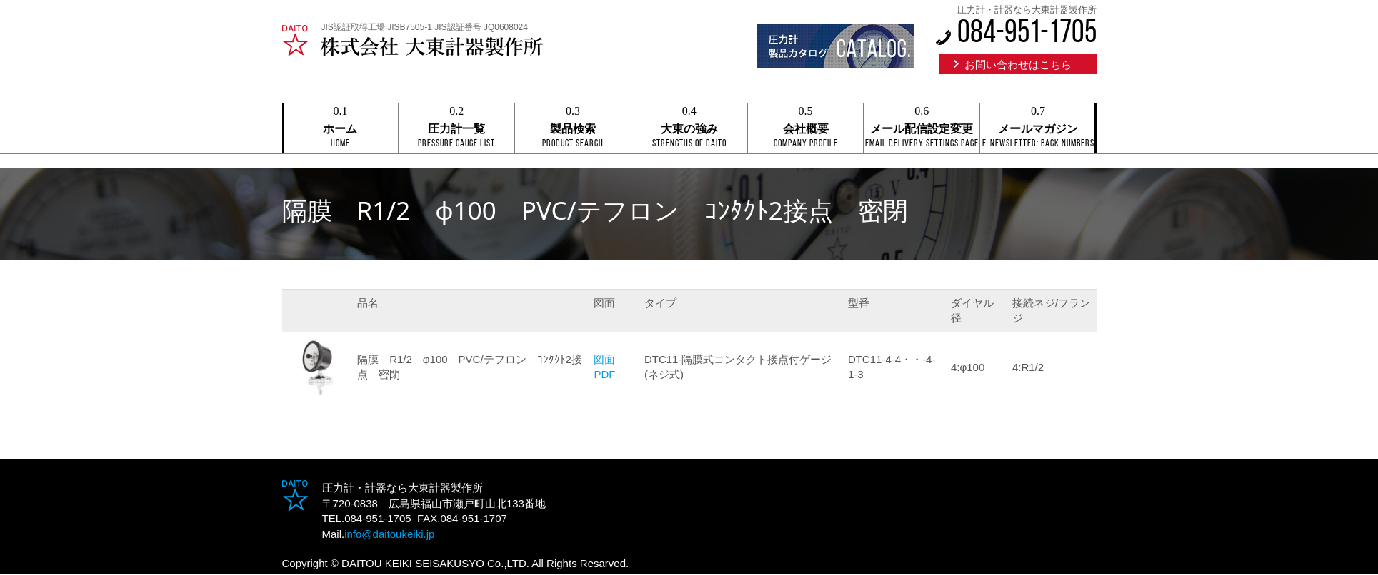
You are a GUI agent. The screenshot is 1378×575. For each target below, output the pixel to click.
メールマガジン (1038, 129)
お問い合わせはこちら (1018, 64)
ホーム (341, 129)
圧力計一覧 (456, 129)
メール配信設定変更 (921, 129)
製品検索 (573, 129)
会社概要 (806, 129)
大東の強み (689, 129)
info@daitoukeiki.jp (389, 534)
